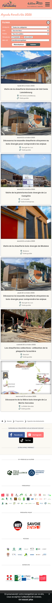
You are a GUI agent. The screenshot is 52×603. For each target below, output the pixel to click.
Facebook (16, 434)
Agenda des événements (35, 421)
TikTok (25, 440)
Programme (19, 421)
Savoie (9, 421)
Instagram (34, 434)
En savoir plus (26, 599)
